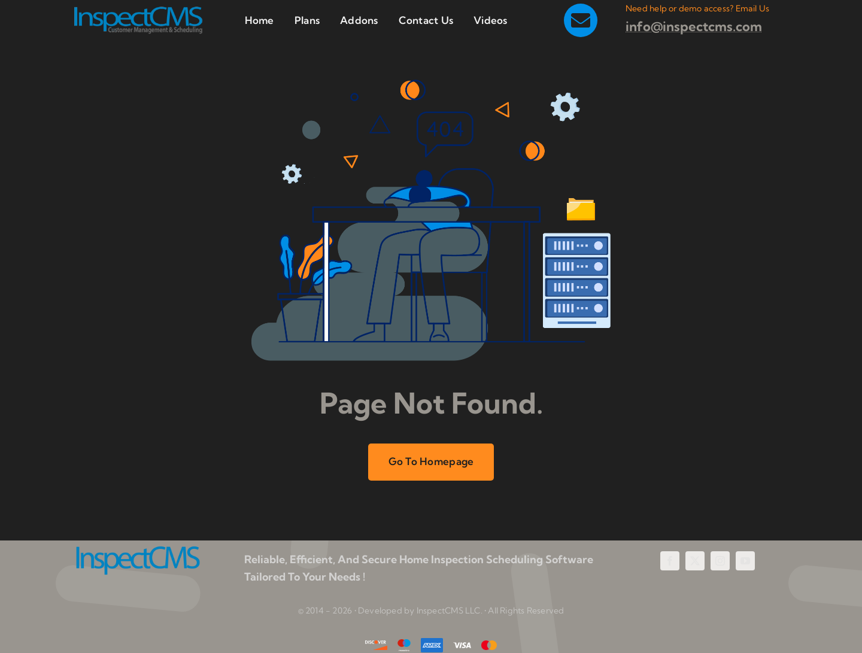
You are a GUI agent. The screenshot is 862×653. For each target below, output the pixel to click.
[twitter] (695, 560)
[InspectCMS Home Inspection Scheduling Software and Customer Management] (138, 10)
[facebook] (669, 560)
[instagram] (720, 560)
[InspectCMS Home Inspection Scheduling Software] (138, 550)
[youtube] (745, 560)
